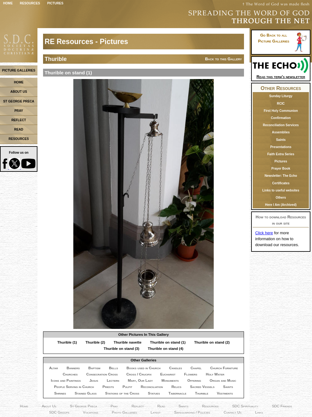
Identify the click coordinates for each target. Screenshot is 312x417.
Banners (73, 368)
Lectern (113, 380)
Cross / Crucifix (139, 374)
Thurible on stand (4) (165, 348)
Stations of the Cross (122, 393)
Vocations (90, 412)
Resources (30, 3)
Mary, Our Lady (140, 380)
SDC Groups (59, 412)
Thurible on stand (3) (121, 348)
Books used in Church (144, 368)
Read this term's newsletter (281, 74)
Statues (154, 393)
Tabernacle (177, 393)
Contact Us (232, 412)
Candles (175, 368)
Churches (70, 374)
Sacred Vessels (202, 387)
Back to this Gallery (223, 59)
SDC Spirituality (245, 406)
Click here (264, 233)
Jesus (93, 380)
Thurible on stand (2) (212, 342)
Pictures (55, 3)
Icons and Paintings (66, 380)
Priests (108, 387)
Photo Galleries (124, 412)
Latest (156, 412)
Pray (114, 406)
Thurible (201, 393)
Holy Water (215, 374)
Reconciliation (152, 387)
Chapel (196, 368)
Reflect (138, 406)
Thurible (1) (67, 342)
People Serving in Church (74, 387)
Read (161, 406)
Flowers (190, 374)
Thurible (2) (95, 342)
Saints (228, 387)
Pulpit (127, 387)
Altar (53, 368)
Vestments (225, 393)
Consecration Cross (102, 374)
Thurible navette (127, 342)
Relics (177, 387)
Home (8, 3)
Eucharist (167, 374)
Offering (194, 380)
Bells (113, 368)
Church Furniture (224, 368)
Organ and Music (223, 380)
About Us (49, 406)
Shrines (60, 393)
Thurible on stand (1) (168, 342)
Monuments (170, 380)
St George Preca (83, 406)
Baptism (94, 368)
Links (259, 412)
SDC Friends (282, 406)
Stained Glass (85, 393)
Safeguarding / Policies (192, 412)
